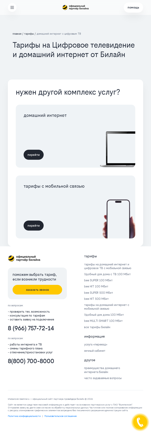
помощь (133, 7)
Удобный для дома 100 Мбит (104, 314)
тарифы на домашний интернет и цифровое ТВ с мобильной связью (107, 266)
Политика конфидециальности (24, 416)
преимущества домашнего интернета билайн (102, 369)
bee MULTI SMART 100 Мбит (103, 320)
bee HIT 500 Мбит (96, 298)
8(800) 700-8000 (31, 361)
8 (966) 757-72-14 (31, 328)
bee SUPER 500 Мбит (98, 292)
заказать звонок (37, 289)
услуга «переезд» (95, 344)
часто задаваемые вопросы (103, 378)
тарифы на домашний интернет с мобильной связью (106, 306)
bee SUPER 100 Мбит (98, 280)
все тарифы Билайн (97, 327)
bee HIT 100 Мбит (96, 286)
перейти (34, 154)
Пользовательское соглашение (60, 416)
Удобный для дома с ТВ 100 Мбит (107, 274)
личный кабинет (94, 350)
